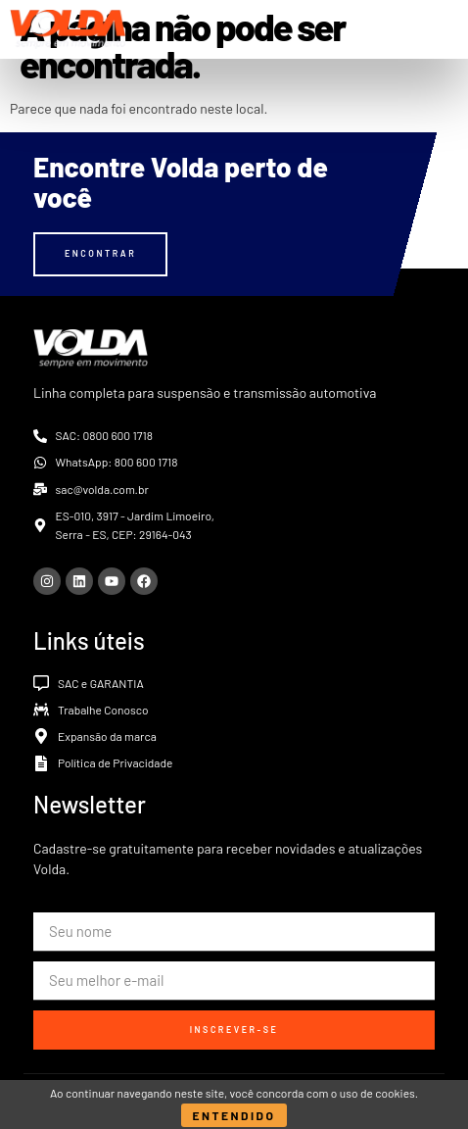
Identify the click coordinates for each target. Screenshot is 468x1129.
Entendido (234, 1115)
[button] (443, 29)
